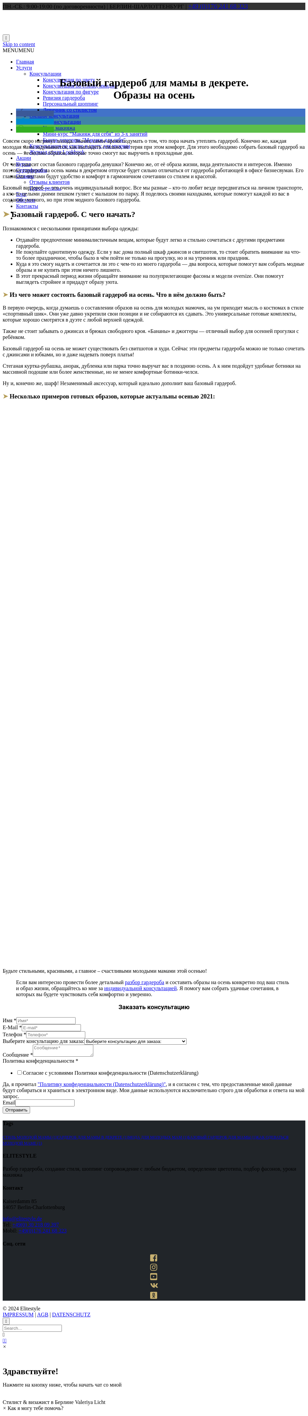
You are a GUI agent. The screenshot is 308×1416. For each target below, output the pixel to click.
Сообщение (18, 1057)
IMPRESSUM (18, 1316)
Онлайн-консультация (54, 116)
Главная (25, 62)
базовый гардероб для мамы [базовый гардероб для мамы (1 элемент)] (222, 1139)
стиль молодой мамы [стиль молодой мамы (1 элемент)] (30, 1139)
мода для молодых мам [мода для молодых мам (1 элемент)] (158, 1139)
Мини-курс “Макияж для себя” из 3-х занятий (95, 134)
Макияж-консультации (55, 122)
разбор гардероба (145, 982)
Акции (23, 158)
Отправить (16, 1111)
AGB (42, 1316)
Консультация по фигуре (71, 92)
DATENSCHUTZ (71, 1316)
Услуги (24, 68)
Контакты (27, 206)
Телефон (14, 1034)
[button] (18, 50)
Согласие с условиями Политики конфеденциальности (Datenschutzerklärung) (110, 1075)
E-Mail (12, 1027)
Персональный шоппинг (70, 104)
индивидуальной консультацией (140, 988)
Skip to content (19, 44)
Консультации (45, 74)
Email (9, 1104)
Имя (9, 1020)
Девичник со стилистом (70, 110)
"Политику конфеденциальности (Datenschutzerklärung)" (102, 1086)
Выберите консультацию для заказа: (43, 1041)
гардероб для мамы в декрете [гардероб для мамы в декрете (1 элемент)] (92, 1139)
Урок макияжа (59, 128)
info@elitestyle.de (22, 1220)
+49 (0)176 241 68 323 (218, 6)
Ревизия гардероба (64, 98)
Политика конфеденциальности (40, 1063)
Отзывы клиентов (49, 182)
